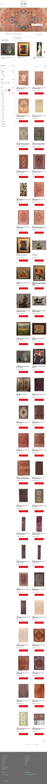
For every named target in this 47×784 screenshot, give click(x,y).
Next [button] (44, 52)
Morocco (8, 105)
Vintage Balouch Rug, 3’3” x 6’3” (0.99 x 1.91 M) (38, 478)
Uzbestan (8, 126)
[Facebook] (2, 774)
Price (1, 87)
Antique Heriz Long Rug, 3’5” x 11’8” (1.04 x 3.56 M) (23, 562)
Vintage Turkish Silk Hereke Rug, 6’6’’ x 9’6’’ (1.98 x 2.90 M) (22, 144)
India (8, 103)
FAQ (25, 765)
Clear (13, 79)
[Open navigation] (2, 3)
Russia (8, 115)
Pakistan (8, 108)
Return (26, 763)
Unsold (8, 76)
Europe (8, 98)
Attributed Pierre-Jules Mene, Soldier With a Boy (23, 311)
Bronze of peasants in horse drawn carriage (39, 311)
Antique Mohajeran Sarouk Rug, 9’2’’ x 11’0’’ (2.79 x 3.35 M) (22, 478)
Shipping (26, 761)
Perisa (8, 110)
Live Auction (8, 22)
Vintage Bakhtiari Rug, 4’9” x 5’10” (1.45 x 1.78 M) (38, 172)
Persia (8, 112)
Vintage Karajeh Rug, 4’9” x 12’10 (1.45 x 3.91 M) (38, 534)
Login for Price (23, 93)
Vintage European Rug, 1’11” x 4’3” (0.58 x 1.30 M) (38, 729)
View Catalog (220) (36, 24)
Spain (8, 119)
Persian (8, 114)
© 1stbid (5, 781)
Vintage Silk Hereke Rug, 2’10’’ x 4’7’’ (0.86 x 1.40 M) (39, 88)
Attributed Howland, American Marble (38, 58)
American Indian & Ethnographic (5, 82)
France (8, 100)
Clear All (13, 65)
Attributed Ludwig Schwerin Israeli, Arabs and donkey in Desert (39, 284)
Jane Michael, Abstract (21, 57)
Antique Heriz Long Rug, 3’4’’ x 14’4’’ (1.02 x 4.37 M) (23, 534)
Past (8, 72)
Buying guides (27, 758)
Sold (8, 74)
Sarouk (8, 117)
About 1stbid (4, 758)
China (8, 96)
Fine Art (2, 81)
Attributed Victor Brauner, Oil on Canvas (8, 58)
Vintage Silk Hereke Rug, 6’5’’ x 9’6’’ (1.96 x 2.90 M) (23, 116)
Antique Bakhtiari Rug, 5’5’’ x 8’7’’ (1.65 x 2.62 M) (22, 172)
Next (37, 744)
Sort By (40, 65)
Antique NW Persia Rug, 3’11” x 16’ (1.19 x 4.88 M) (38, 562)
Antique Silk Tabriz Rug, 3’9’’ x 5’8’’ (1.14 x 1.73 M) (23, 88)
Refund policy (4, 768)
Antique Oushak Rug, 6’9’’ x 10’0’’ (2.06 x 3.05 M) (22, 645)
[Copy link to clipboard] (35, 34)
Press (3, 765)
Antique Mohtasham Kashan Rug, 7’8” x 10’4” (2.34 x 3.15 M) (38, 144)
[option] (8, 50)
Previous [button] (2, 52)
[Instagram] (4, 774)
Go (9, 90)
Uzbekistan (8, 124)
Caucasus (8, 94)
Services (3, 763)
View (45, 65)
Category (2, 79)
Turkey (8, 122)
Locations (3, 761)
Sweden (8, 121)
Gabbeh (8, 101)
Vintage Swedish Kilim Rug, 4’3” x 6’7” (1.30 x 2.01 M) (23, 729)
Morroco (8, 107)
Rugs (2, 84)
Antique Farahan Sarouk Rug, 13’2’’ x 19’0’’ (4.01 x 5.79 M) (39, 227)
